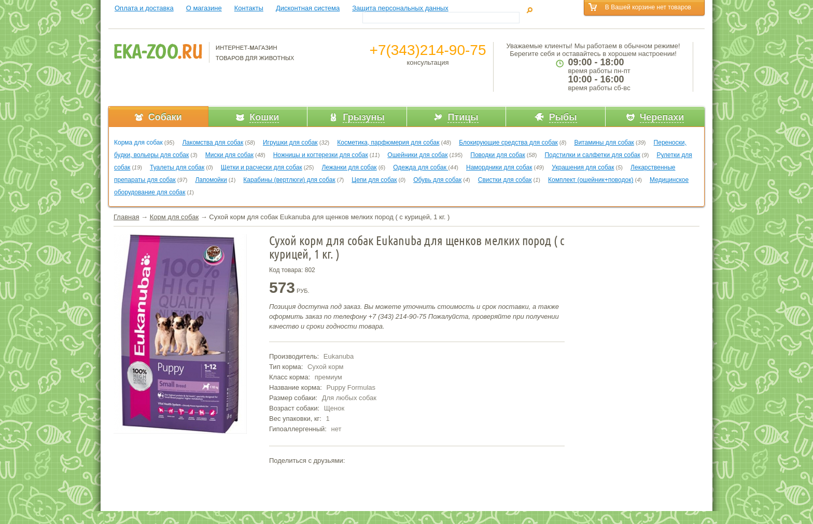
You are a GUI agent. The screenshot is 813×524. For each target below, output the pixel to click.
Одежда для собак (420, 167)
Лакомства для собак (212, 142)
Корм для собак (174, 217)
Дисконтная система (308, 8)
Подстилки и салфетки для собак (592, 155)
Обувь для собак (437, 179)
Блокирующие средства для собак (508, 142)
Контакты (248, 8)
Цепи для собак (374, 179)
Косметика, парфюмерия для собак (388, 142)
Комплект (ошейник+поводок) (590, 179)
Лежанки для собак (348, 167)
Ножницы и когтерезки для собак (320, 155)
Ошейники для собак (417, 155)
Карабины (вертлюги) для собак (289, 179)
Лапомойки (211, 179)
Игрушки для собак (290, 142)
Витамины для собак (604, 142)
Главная (126, 217)
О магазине (204, 8)
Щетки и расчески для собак (261, 167)
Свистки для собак (505, 179)
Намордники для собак (499, 167)
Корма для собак (138, 142)
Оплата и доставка (144, 8)
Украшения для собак (583, 167)
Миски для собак (229, 155)
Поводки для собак (497, 155)
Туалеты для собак (177, 167)
